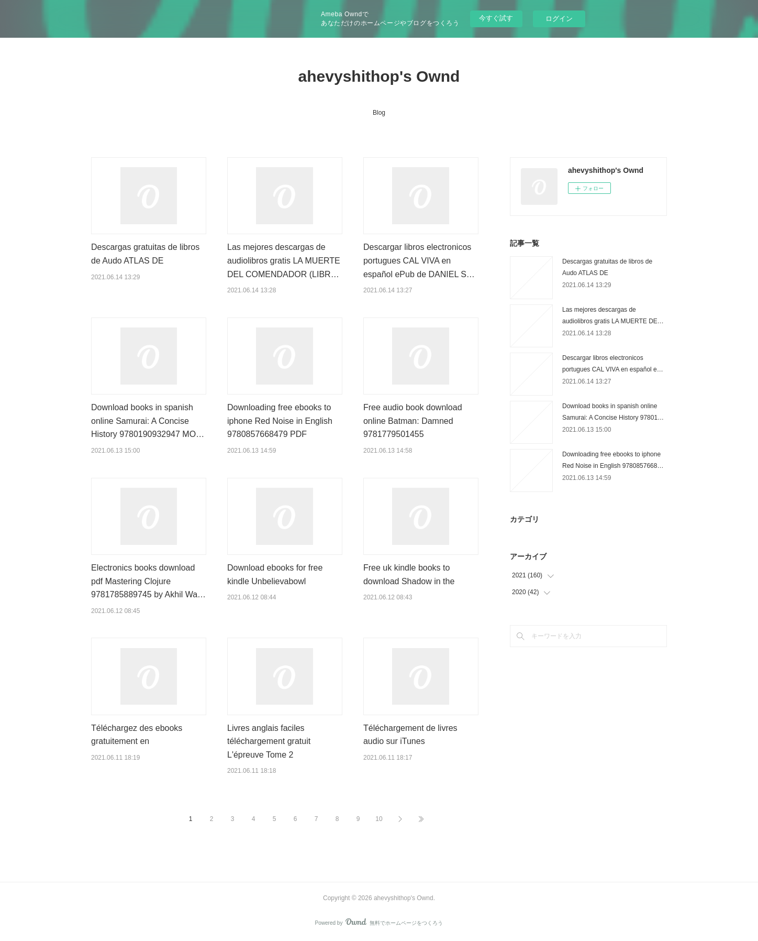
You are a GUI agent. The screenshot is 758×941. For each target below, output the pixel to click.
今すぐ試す (496, 18)
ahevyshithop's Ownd (379, 76)
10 (378, 819)
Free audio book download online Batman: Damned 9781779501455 (412, 421)
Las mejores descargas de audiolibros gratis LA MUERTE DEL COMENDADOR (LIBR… (283, 260)
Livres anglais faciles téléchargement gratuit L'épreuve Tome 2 (268, 741)
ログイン (559, 19)
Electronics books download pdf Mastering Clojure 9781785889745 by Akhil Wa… (148, 581)
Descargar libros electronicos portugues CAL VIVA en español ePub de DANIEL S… (419, 260)
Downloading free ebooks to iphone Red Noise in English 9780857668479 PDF (279, 421)
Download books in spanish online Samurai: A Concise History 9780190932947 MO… (147, 421)
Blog (379, 112)
